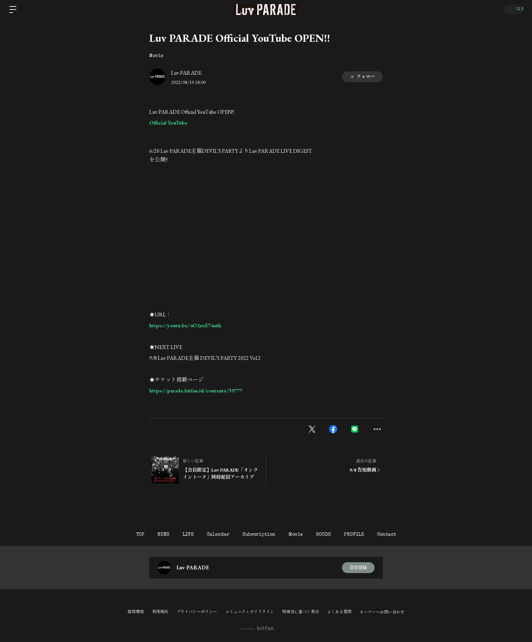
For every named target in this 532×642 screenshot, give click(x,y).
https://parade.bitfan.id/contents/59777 (195, 390)
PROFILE (366, 534)
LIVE (180, 534)
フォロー (362, 76)
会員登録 (358, 568)
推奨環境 (136, 612)
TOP (124, 534)
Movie (156, 56)
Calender (214, 534)
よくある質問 (339, 612)
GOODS (331, 534)
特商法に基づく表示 (300, 612)
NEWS (152, 534)
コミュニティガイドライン (249, 612)
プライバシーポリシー (196, 612)
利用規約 (160, 612)
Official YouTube (168, 122)
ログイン (512, 9)
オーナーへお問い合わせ (382, 612)
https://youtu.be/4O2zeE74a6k (185, 325)
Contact (402, 534)
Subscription (259, 534)
